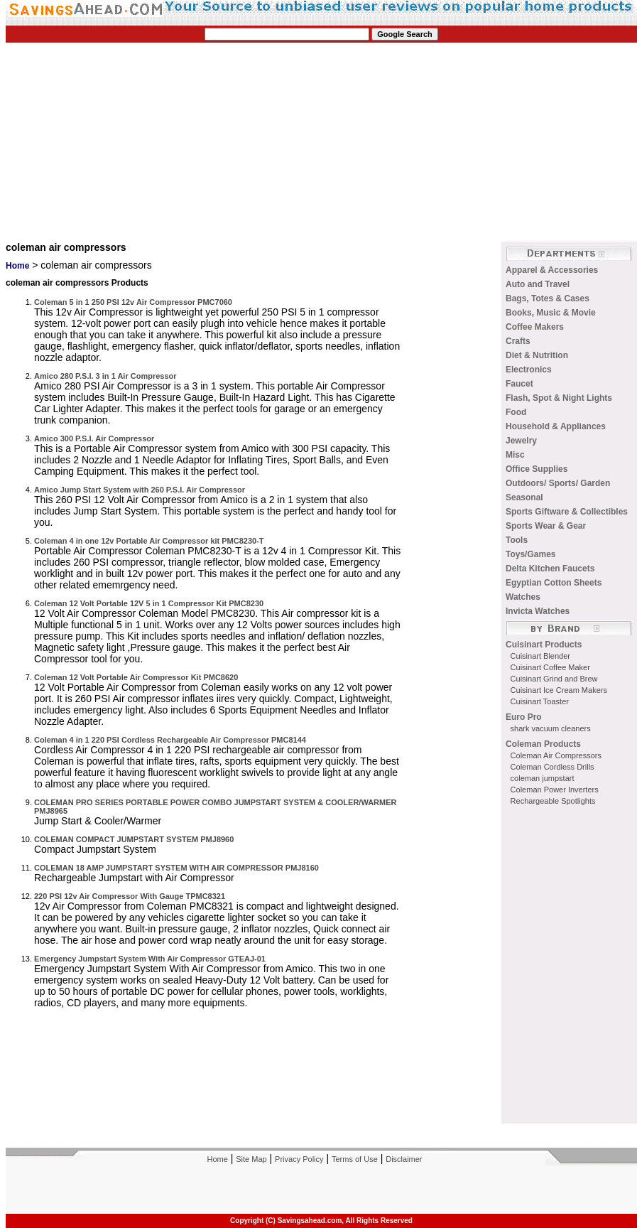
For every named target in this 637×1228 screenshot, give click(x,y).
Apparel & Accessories (552, 270)
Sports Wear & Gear (546, 526)
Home (17, 266)
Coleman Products (543, 744)
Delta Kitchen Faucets (550, 568)
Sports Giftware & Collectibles (567, 512)
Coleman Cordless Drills (552, 767)
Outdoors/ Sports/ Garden (558, 483)
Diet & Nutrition (537, 355)
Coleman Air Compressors (556, 755)
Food (516, 412)
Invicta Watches (538, 611)
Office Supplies (536, 469)
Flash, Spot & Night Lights (559, 398)
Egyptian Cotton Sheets (553, 583)
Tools (517, 540)
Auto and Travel (538, 284)
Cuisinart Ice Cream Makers (559, 690)
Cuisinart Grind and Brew (554, 678)
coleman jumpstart (543, 778)
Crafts (518, 341)
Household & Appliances (556, 426)
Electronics (529, 370)
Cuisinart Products (544, 645)
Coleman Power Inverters (555, 789)
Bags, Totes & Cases (547, 298)
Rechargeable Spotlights (553, 801)
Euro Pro (524, 717)
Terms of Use (355, 1159)
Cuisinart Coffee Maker (550, 667)
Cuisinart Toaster (540, 701)
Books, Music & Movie (551, 313)
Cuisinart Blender (540, 656)
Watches (523, 597)
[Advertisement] (185, 142)
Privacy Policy (299, 1159)
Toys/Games (530, 554)
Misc (515, 455)
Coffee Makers (535, 327)
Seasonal (524, 497)
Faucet (519, 384)
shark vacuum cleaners (551, 728)
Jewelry (521, 441)
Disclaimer (404, 1159)
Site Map (251, 1159)
